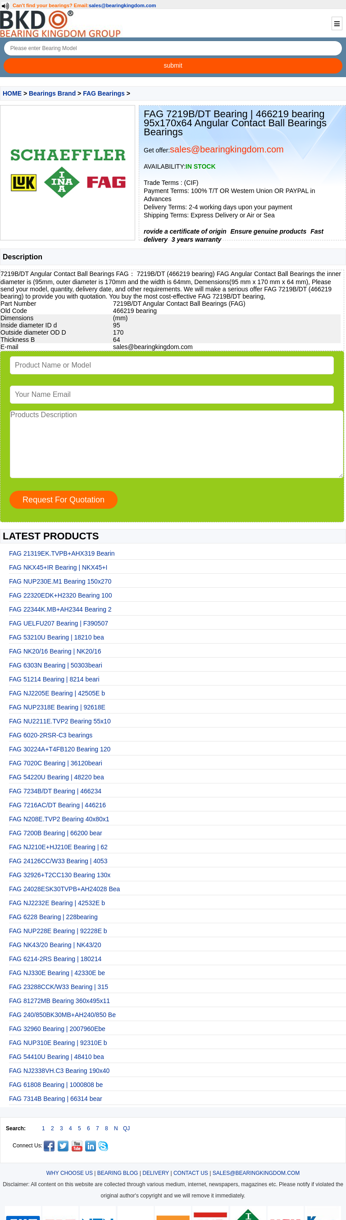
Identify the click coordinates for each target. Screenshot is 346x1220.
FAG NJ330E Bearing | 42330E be (57, 972)
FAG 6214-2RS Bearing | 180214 (55, 958)
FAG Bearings (104, 93)
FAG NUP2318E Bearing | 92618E (57, 707)
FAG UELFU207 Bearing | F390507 (58, 623)
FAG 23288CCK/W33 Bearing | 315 (58, 986)
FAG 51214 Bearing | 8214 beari (54, 679)
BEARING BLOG (117, 1173)
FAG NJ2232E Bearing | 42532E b (57, 903)
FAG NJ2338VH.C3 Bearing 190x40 (59, 1070)
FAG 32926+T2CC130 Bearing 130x (59, 875)
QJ (126, 1128)
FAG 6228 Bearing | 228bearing (53, 917)
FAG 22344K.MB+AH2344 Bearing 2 (60, 609)
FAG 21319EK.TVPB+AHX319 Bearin (62, 553)
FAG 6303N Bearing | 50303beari (55, 665)
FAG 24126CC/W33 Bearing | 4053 (58, 861)
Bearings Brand (52, 93)
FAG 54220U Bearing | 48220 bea (56, 777)
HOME (12, 93)
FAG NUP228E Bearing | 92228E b (58, 931)
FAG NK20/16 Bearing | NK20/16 (55, 651)
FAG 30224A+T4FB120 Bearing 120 (59, 749)
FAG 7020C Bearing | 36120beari (55, 763)
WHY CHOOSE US (69, 1173)
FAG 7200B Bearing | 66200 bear (55, 833)
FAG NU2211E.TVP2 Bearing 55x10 (60, 721)
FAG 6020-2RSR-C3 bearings (50, 735)
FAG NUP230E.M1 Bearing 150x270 (60, 581)
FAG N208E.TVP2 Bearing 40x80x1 (59, 819)
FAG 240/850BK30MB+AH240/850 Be (62, 1014)
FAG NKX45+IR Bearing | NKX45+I (58, 567)
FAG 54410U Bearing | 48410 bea (56, 1056)
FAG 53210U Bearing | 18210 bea (56, 637)
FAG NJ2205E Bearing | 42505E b (57, 693)
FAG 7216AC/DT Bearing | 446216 (57, 805)
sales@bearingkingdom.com (122, 5)
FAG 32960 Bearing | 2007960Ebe (57, 1028)
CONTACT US (190, 1173)
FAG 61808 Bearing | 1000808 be (56, 1084)
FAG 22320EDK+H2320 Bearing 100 (60, 595)
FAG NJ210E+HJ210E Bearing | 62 (58, 847)
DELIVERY (155, 1173)
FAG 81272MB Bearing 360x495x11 (59, 1000)
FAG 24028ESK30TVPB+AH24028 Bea (64, 889)
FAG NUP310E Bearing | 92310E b (58, 1042)
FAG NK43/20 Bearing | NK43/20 (55, 944)
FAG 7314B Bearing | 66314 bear (55, 1098)
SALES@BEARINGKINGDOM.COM (256, 1173)
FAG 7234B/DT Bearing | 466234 (55, 791)
